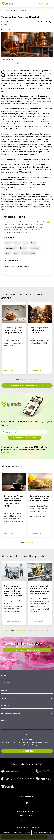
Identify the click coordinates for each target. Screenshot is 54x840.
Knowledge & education (11, 713)
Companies (5, 683)
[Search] (36, 4)
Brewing (42, 76)
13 (40, 630)
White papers (7, 698)
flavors (49, 73)
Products (5, 690)
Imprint (6, 832)
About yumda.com (27, 820)
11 (35, 630)
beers (11, 71)
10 (37, 379)
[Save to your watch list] (47, 4)
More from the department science (27, 385)
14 (42, 630)
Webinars (5, 705)
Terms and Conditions (21, 832)
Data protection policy (42, 832)
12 (37, 630)
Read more (7, 452)
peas (21, 83)
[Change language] (43, 4)
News (3, 675)
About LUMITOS (26, 815)
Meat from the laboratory (27, 650)
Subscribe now (27, 751)
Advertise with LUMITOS (26, 811)
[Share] (39, 4)
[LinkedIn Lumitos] (27, 803)
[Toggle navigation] (51, 4)
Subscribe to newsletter (24, 438)
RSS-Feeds (5, 721)
